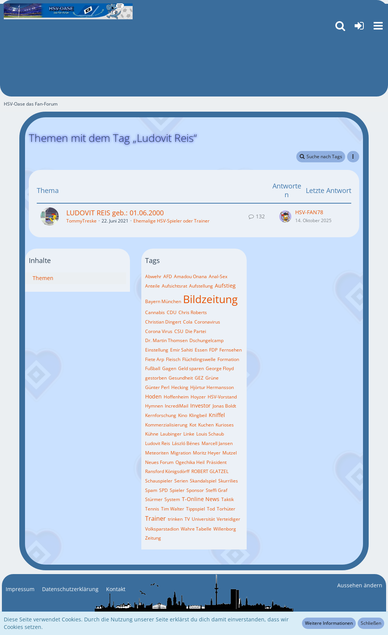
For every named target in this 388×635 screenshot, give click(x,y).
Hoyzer (198, 397)
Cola (187, 322)
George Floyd (220, 368)
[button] (378, 25)
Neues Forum (159, 462)
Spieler (177, 490)
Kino (182, 415)
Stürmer (154, 499)
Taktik (227, 499)
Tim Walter (172, 509)
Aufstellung (201, 286)
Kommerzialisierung (166, 425)
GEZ (199, 378)
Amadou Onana (190, 276)
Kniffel (217, 415)
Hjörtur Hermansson (212, 387)
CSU (178, 331)
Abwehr (153, 276)
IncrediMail (176, 406)
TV (187, 519)
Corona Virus (158, 331)
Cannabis (155, 312)
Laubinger (170, 434)
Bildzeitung (210, 299)
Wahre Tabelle (196, 529)
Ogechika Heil (190, 462)
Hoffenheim (176, 397)
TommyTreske (81, 221)
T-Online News (200, 499)
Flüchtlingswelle (199, 359)
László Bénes (186, 443)
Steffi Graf (216, 490)
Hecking (179, 387)
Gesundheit (181, 378)
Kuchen (206, 425)
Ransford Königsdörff (167, 471)
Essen (201, 350)
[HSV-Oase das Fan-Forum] (68, 11)
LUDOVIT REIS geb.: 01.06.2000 (115, 212)
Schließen (371, 623)
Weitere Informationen (329, 623)
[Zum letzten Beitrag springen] (285, 216)
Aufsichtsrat (174, 286)
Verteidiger (228, 519)
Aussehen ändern (359, 585)
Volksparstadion (162, 529)
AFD (167, 276)
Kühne (151, 434)
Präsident (217, 462)
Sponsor (195, 490)
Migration (181, 453)
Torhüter (226, 509)
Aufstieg (225, 285)
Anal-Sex (218, 276)
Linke (188, 434)
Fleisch (173, 359)
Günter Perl (157, 387)
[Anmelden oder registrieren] (359, 25)
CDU (172, 312)
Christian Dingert (163, 322)
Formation (228, 359)
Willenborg (224, 529)
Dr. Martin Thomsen (166, 340)
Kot (192, 425)
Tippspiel (195, 509)
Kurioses (225, 425)
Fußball (152, 368)
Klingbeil (198, 415)
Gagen (169, 368)
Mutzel (229, 453)
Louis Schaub (210, 434)
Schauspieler (158, 481)
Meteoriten (157, 453)
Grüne (212, 378)
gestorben (156, 378)
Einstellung (156, 350)
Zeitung (153, 538)
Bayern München (163, 301)
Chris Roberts (192, 312)
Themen (43, 278)
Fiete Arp (154, 359)
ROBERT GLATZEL (209, 471)
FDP (213, 350)
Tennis (152, 509)
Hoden (153, 396)
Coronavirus (207, 322)
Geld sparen (191, 368)
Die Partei (195, 331)
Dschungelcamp (206, 340)
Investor (200, 405)
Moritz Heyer (207, 453)
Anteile (152, 286)
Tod (211, 509)
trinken (175, 519)
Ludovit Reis (157, 443)
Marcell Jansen (217, 443)
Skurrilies (228, 481)
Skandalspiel (203, 481)
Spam (151, 490)
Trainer (155, 518)
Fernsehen (230, 350)
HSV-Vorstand (222, 397)
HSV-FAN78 (309, 212)
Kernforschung (160, 415)
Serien (181, 481)
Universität (203, 519)
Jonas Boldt (224, 406)
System (172, 499)
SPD (163, 490)
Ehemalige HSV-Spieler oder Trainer (171, 221)
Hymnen (154, 406)
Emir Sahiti (181, 350)
